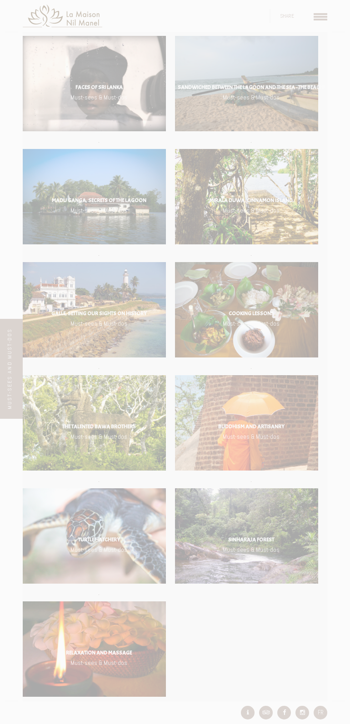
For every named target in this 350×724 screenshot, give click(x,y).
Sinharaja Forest (251, 539)
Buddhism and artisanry (251, 426)
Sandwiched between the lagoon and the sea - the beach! (251, 87)
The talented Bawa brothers (99, 426)
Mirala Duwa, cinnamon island (251, 200)
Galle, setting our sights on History (99, 313)
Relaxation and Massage (99, 652)
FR (321, 712)
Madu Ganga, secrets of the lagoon (99, 200)
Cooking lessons (251, 313)
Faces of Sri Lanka (99, 87)
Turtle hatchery (99, 539)
